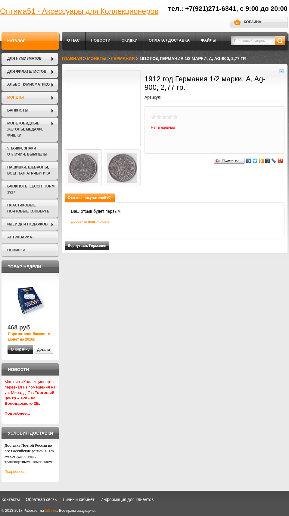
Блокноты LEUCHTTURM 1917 (30, 189)
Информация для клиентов (127, 499)
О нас (73, 40)
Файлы (208, 40)
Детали (43, 350)
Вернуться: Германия (87, 246)
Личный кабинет (78, 499)
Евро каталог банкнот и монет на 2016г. (29, 336)
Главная (72, 58)
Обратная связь (41, 499)
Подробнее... (17, 413)
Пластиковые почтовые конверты (28, 208)
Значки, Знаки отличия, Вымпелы (27, 151)
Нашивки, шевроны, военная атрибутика (28, 170)
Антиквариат (20, 237)
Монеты (15, 97)
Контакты (11, 499)
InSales (51, 510)
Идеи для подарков (27, 224)
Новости (100, 40)
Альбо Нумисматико (28, 84)
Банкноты (17, 110)
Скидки (130, 40)
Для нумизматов (24, 58)
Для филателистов (26, 71)
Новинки (16, 250)
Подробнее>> (16, 472)
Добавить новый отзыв (90, 221)
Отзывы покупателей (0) (90, 198)
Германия (123, 58)
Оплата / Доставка (169, 40)
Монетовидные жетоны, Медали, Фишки (25, 129)
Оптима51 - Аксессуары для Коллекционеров (79, 11)
